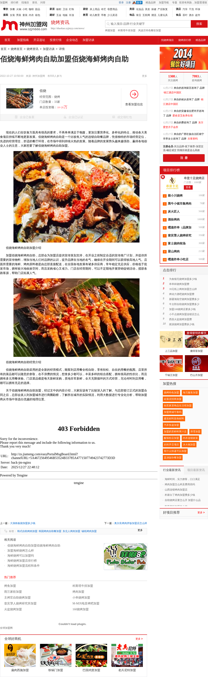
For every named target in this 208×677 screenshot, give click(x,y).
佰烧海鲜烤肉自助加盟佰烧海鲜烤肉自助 (33, 545)
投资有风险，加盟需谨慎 (193, 2)
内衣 (31, 15)
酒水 (191, 15)
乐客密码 (193, 138)
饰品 (131, 14)
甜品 (37, 9)
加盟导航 (164, 2)
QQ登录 (138, 2)
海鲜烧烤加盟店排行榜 (22, 560)
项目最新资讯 (196, 470)
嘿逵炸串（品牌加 (179, 227)
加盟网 (4, 2)
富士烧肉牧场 (177, 243)
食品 (178, 14)
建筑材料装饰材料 (174, 418)
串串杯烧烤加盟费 (179, 284)
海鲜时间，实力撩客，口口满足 (182, 479)
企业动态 (72, 40)
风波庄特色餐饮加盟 (149, 30)
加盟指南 (23, 40)
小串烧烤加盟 (81, 597)
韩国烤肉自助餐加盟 (50, 531)
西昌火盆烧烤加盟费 (180, 319)
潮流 (153, 15)
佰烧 (42, 91)
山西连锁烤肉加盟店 (176, 489)
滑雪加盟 (195, 431)
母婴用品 (112, 9)
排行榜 (14, 2)
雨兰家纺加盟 (13, 591)
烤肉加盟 (78, 591)
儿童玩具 (163, 15)
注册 (128, 2)
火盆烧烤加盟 (13, 609)
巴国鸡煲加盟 (91, 670)
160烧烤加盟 (80, 609)
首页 (7, 40)
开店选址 (39, 40)
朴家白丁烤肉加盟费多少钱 (180, 494)
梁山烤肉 (174, 251)
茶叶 (185, 15)
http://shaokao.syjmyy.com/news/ (68, 28)
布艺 (103, 9)
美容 (131, 9)
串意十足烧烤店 (194, 178)
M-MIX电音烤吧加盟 (85, 603)
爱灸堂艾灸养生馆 (182, 115)
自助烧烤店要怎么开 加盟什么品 (183, 500)
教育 (85, 14)
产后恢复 (163, 9)
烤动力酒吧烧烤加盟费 (181, 294)
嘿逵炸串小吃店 (178, 259)
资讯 (34, 2)
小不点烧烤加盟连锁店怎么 (184, 314)
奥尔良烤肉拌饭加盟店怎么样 (130, 523)
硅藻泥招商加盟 (173, 399)
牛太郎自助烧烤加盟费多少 (184, 304)
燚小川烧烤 (175, 195)
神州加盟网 (38, 75)
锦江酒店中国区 (172, 92)
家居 (52, 9)
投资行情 (56, 40)
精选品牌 (151, 2)
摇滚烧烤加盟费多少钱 (181, 324)
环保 (197, 9)
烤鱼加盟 (10, 585)
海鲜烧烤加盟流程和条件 (23, 565)
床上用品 (95, 9)
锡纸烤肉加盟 (89, 531)
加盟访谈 (88, 40)
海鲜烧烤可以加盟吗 (20, 555)
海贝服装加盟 (190, 392)
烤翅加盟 (110, 30)
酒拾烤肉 (174, 219)
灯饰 (71, 9)
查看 (188, 187)
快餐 (12, 9)
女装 (12, 15)
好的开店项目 (171, 444)
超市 (197, 15)
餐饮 (5, 9)
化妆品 (140, 9)
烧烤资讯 (32, 49)
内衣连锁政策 (190, 438)
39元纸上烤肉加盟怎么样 (183, 289)
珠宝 (138, 15)
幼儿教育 (95, 15)
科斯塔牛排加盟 (127, 30)
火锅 (18, 9)
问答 (42, 2)
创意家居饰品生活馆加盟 (178, 405)
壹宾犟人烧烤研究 (179, 235)
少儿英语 (112, 15)
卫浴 (65, 9)
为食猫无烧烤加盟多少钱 (183, 279)
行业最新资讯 (172, 470)
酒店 (178, 9)
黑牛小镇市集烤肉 (179, 203)
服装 (5, 14)
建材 (52, 14)
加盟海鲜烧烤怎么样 (20, 550)
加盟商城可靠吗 (173, 412)
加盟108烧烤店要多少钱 (182, 309)
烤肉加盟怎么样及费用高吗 (180, 484)
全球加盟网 (6, 627)
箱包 (37, 15)
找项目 (25, 2)
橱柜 (58, 9)
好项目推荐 (171, 512)
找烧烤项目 (167, 40)
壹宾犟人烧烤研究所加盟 (20, 603)
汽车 (185, 9)
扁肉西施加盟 (20, 670)
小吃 (25, 9)
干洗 (191, 9)
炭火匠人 (174, 211)
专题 (174, 2)
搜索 (199, 23)
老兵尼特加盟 (127, 670)
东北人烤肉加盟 (71, 531)
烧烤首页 (16, 49)
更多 (139, 638)
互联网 (146, 15)
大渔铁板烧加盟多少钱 (22, 523)
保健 (153, 9)
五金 (58, 15)
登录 (121, 2)
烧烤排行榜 (184, 40)
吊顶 (71, 15)
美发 (147, 9)
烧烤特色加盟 (171, 392)
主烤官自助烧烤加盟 (17, 597)
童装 (25, 15)
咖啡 (31, 9)
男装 (18, 15)
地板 (65, 15)
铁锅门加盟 (55, 670)
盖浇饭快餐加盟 (173, 457)
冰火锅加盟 (189, 444)
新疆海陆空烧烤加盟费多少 (184, 299)
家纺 (85, 9)
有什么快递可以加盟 (175, 451)
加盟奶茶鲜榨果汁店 (175, 431)
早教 (103, 15)
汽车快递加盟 (171, 425)
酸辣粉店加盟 (171, 438)
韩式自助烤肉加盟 (27, 531)
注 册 (184, 157)
